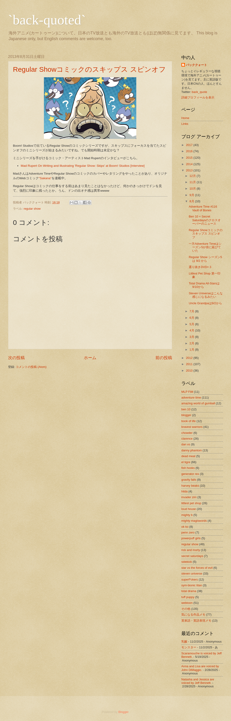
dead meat (188, 456)
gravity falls (188, 479)
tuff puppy (187, 597)
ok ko (184, 526)
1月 (191, 349)
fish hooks (188, 468)
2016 (189, 151)
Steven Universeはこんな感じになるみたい (205, 295)
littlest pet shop (191, 503)
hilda (184, 491)
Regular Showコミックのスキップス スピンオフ (89, 69)
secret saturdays (192, 556)
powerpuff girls (191, 538)
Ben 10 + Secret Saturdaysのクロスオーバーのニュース (205, 220)
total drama (188, 591)
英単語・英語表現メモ (196, 620)
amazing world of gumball (198, 403)
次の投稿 (16, 357)
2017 (189, 145)
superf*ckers (189, 579)
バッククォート (196, 65)
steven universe (191, 573)
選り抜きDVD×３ (200, 267)
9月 (191, 195)
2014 (189, 164)
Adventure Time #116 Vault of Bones (203, 208)
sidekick (186, 561)
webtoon (187, 603)
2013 (189, 170)
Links (184, 123)
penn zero (188, 532)
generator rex (190, 474)
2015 (189, 157)
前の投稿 (163, 357)
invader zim (189, 497)
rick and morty (190, 550)
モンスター (188, 647)
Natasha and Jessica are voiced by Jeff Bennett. (197, 681)
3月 (191, 337)
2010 (189, 370)
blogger (186, 415)
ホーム (90, 357)
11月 (192, 182)
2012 (189, 358)
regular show (32, 208)
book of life (188, 421)
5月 (191, 324)
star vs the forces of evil (197, 567)
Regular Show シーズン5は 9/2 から (205, 258)
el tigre (185, 462)
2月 (191, 343)
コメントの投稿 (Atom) (31, 367)
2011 (189, 364)
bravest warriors (192, 427)
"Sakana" (45, 178)
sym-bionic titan (191, 585)
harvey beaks (190, 485)
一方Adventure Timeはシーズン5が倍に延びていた (205, 247)
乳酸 (184, 641)
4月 (191, 330)
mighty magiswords (194, 520)
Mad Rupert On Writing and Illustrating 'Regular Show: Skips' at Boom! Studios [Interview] (83, 165)
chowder (187, 433)
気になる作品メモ (193, 614)
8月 (191, 201)
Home (185, 118)
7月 (191, 311)
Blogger (123, 712)
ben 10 (185, 409)
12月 (192, 176)
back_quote (199, 92)
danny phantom (191, 450)
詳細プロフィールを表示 (197, 97)
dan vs (185, 444)
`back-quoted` (47, 19)
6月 (191, 317)
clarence (187, 438)
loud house (188, 509)
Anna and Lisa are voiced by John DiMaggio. (200, 667)
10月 (192, 188)
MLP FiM (187, 391)
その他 (185, 609)
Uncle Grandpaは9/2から (205, 303)
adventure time (191, 397)
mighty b (187, 515)
